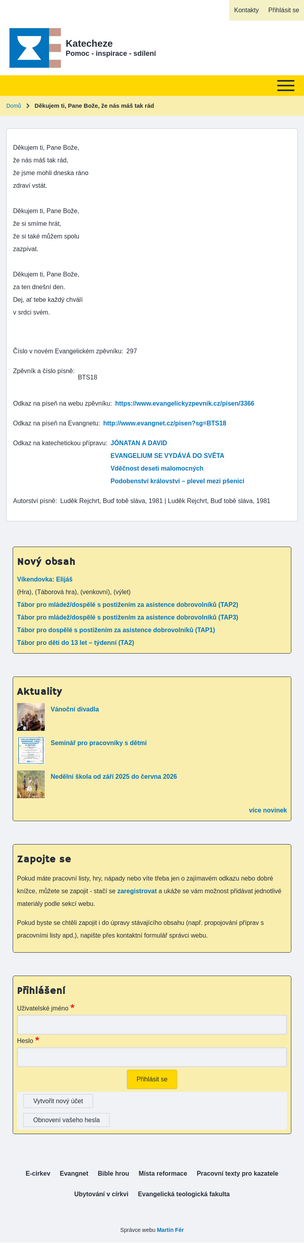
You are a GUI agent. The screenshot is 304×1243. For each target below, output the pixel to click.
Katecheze (89, 43)
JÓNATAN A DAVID (138, 443)
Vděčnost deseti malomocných (156, 468)
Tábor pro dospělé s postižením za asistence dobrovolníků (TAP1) (116, 630)
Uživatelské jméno (42, 1008)
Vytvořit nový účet (58, 1101)
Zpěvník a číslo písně (43, 371)
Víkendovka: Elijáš (45, 579)
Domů (13, 106)
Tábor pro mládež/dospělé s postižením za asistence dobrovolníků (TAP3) (127, 617)
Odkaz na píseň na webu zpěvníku (61, 403)
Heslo (25, 1040)
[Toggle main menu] (152, 85)
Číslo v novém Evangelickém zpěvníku (67, 351)
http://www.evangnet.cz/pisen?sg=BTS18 (164, 423)
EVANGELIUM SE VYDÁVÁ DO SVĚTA (167, 455)
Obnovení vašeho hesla (66, 1120)
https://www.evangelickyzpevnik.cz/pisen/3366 (185, 403)
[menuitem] (246, 10)
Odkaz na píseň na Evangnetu (55, 423)
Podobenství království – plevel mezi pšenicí (177, 481)
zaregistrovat (137, 891)
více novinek (268, 810)
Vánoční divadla (75, 709)
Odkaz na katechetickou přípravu (59, 443)
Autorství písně (34, 501)
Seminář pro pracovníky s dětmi (99, 743)
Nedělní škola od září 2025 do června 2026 (114, 776)
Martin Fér (170, 1230)
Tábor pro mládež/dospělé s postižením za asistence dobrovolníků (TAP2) (127, 604)
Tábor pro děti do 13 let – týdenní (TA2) (75, 642)
